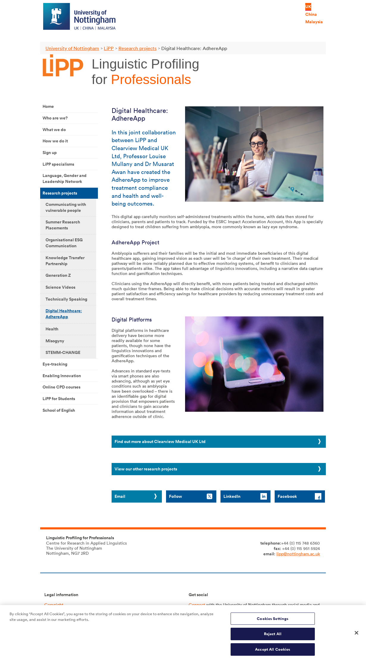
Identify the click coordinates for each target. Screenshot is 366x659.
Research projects (137, 48)
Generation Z (58, 275)
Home (48, 106)
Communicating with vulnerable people (66, 207)
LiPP (109, 48)
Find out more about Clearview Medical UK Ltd (160, 441)
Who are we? (55, 118)
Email (120, 496)
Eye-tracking (55, 364)
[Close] (356, 635)
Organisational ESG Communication (64, 243)
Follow (175, 496)
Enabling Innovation (62, 376)
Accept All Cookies (272, 652)
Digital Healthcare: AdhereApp (64, 314)
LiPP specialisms (58, 164)
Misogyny (55, 341)
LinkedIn (231, 496)
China (311, 14)
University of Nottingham (72, 48)
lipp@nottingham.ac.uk (298, 554)
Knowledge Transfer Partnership (65, 261)
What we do (54, 130)
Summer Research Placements (63, 225)
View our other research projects (146, 469)
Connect (197, 604)
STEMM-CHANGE (63, 352)
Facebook (287, 496)
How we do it (55, 141)
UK (308, 7)
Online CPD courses (61, 387)
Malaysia (314, 22)
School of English (59, 410)
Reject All (272, 637)
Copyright (53, 604)
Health (52, 329)
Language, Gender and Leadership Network (65, 178)
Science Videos (60, 287)
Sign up (50, 153)
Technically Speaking (66, 299)
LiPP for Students (59, 399)
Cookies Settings (272, 621)
